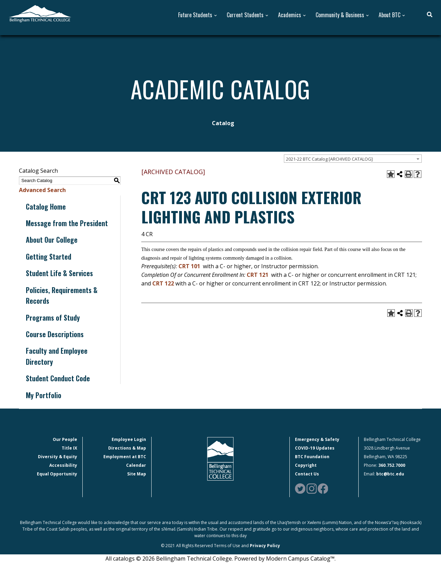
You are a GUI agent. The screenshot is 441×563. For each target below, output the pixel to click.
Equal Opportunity (57, 474)
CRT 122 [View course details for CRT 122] (163, 283)
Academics (289, 15)
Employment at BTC (124, 457)
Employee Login (129, 439)
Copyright (306, 465)
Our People (65, 439)
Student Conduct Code (58, 378)
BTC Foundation (312, 457)
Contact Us (307, 474)
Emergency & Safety (317, 439)
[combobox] (353, 158)
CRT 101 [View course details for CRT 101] (189, 266)
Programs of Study (53, 317)
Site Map (136, 474)
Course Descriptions (55, 334)
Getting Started (48, 256)
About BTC (389, 15)
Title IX (69, 448)
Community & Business (340, 15)
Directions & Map (127, 448)
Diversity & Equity (57, 457)
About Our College (52, 239)
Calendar (136, 465)
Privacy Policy (265, 546)
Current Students (245, 15)
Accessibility (63, 465)
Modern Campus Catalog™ (300, 558)
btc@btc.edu (390, 474)
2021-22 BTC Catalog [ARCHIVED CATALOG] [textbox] (329, 159)
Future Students (195, 15)
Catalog (223, 123)
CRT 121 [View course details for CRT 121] (257, 275)
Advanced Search (42, 190)
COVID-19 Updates (315, 448)
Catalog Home (46, 206)
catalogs (124, 558)
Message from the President (67, 223)
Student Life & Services (59, 273)
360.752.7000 (391, 465)
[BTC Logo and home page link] (40, 13)
